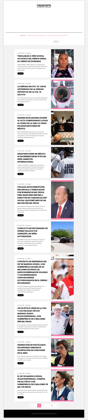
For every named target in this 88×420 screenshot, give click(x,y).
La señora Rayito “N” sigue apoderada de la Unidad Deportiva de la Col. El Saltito (31, 90)
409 (55, 406)
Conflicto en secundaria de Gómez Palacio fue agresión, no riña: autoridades (32, 232)
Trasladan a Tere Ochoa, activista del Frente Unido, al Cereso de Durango (32, 59)
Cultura (49, 35)
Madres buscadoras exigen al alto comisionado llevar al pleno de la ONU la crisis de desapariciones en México (32, 123)
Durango (27, 35)
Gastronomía (67, 35)
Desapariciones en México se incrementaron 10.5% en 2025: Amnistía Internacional (31, 158)
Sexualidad (57, 35)
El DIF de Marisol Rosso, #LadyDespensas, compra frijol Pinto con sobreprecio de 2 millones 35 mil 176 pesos (32, 382)
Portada (19, 35)
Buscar (56, 41)
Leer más (20, 73)
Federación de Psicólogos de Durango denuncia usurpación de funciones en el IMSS (31, 349)
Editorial (34, 35)
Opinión (42, 35)
